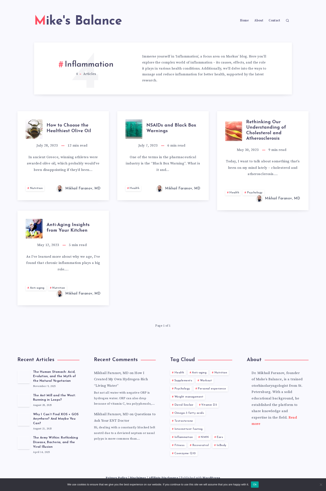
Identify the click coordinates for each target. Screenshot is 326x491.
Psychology (255, 192)
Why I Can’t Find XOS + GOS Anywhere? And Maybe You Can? (56, 419)
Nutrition (36, 188)
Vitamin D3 (209, 404)
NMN (205, 437)
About (258, 20)
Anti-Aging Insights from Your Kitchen (68, 228)
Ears (220, 437)
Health (134, 188)
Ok (255, 484)
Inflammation (183, 437)
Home (244, 20)
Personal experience (212, 388)
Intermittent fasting (188, 429)
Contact (274, 20)
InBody (221, 445)
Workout (206, 380)
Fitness (179, 445)
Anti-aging (37, 288)
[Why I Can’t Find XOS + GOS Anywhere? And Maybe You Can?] (23, 419)
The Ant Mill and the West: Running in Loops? (54, 398)
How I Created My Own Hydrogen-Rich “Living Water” (121, 379)
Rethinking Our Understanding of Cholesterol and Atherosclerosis (266, 130)
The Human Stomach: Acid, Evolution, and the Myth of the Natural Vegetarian (54, 376)
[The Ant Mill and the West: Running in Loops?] (23, 400)
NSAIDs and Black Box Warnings (171, 128)
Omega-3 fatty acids (189, 413)
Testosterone (183, 421)
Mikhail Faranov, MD (111, 373)
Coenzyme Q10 (185, 453)
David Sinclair (184, 404)
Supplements (183, 380)
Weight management (189, 396)
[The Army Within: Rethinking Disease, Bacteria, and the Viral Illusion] (23, 442)
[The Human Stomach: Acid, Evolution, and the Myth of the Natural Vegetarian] (23, 376)
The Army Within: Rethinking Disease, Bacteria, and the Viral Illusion (55, 442)
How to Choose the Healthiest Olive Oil (69, 128)
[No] (321, 484)
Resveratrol (200, 445)
